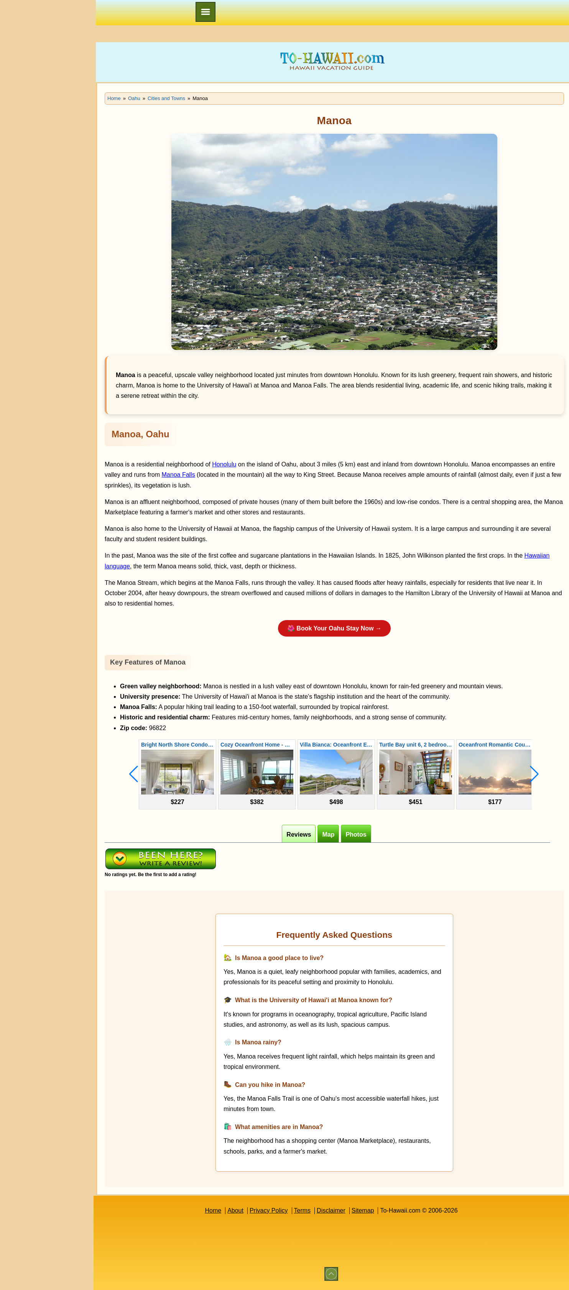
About (235, 1210)
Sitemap (363, 1210)
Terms (302, 1210)
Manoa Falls (178, 474)
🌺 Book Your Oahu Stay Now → (334, 628)
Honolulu (224, 464)
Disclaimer (331, 1210)
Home (213, 1210)
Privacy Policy (269, 1210)
